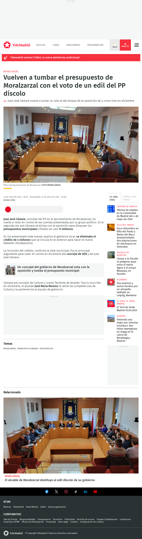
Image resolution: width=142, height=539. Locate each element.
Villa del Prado (125, 225)
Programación (95, 45)
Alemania (122, 280)
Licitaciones (125, 519)
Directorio (57, 519)
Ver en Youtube (95, 491)
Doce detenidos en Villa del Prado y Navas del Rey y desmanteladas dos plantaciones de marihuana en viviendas (111, 227)
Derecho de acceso (86, 519)
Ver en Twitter (56, 492)
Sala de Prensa (10, 519)
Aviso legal (63, 522)
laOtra (43, 507)
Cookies (74, 522)
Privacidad (51, 522)
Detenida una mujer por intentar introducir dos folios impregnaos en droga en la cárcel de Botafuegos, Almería (111, 318)
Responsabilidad (27, 519)
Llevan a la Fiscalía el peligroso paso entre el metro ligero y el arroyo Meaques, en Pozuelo (111, 254)
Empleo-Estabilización (107, 519)
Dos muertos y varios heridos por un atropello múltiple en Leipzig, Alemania (111, 282)
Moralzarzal (11, 71)
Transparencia (44, 519)
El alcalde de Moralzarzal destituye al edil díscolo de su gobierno (71, 435)
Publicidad (70, 519)
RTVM (6, 501)
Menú (136, 45)
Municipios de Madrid (27, 349)
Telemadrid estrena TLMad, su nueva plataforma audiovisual (44, 57)
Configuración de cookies (92, 522)
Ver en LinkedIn (85, 491)
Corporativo (12, 514)
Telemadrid (18, 507)
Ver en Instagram (66, 491)
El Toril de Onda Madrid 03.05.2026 (111, 303)
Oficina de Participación (33, 522)
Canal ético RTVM (11, 522)
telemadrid (13, 533)
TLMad (56, 45)
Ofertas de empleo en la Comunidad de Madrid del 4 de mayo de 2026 (111, 208)
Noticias (40, 45)
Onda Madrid (73, 45)
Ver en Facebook (47, 492)
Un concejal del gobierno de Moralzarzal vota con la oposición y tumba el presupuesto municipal (10, 270)
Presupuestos (46, 349)
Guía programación (57, 507)
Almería (121, 316)
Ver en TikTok (76, 492)
